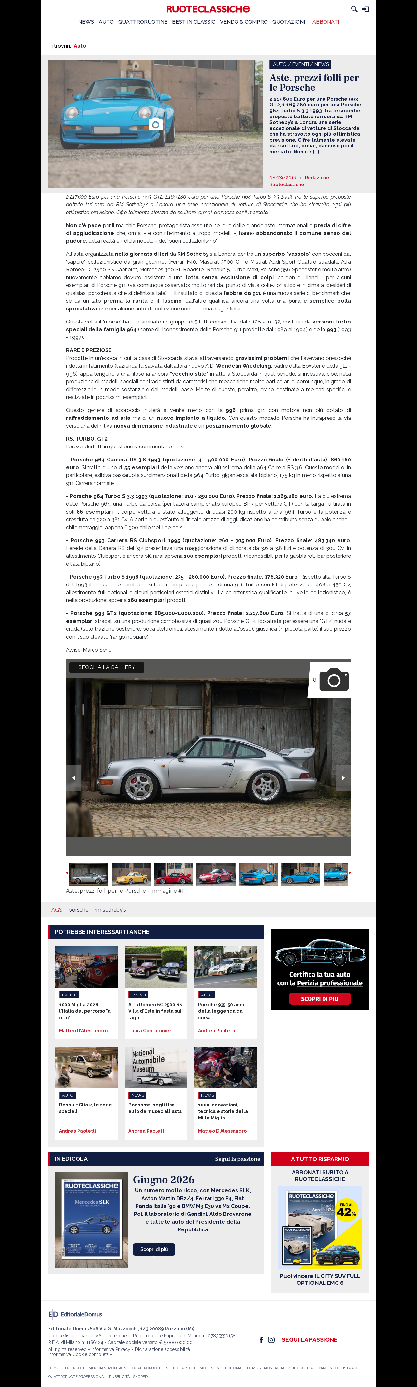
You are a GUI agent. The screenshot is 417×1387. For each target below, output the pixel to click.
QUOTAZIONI (288, 22)
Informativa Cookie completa (78, 1354)
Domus (55, 1368)
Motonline (211, 1368)
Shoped (140, 1377)
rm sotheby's (110, 910)
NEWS (86, 22)
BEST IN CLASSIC (193, 22)
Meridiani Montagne (109, 1368)
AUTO (106, 22)
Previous (73, 778)
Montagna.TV (277, 1368)
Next (343, 778)
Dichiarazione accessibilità (162, 1349)
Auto (80, 46)
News (321, 64)
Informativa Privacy (110, 1349)
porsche (78, 910)
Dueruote (75, 1368)
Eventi (300, 64)
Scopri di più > (154, 1251)
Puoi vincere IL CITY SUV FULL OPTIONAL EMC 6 (320, 1279)
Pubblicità (119, 1377)
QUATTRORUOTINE (142, 22)
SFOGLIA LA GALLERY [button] (107, 667)
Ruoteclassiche (180, 1368)
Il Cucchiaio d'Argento (315, 1368)
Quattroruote (146, 1368)
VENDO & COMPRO (244, 22)
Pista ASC (349, 1368)
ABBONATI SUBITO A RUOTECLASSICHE (320, 1175)
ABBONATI (325, 22)
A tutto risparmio (320, 1159)
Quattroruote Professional (77, 1377)
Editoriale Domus (243, 1368)
